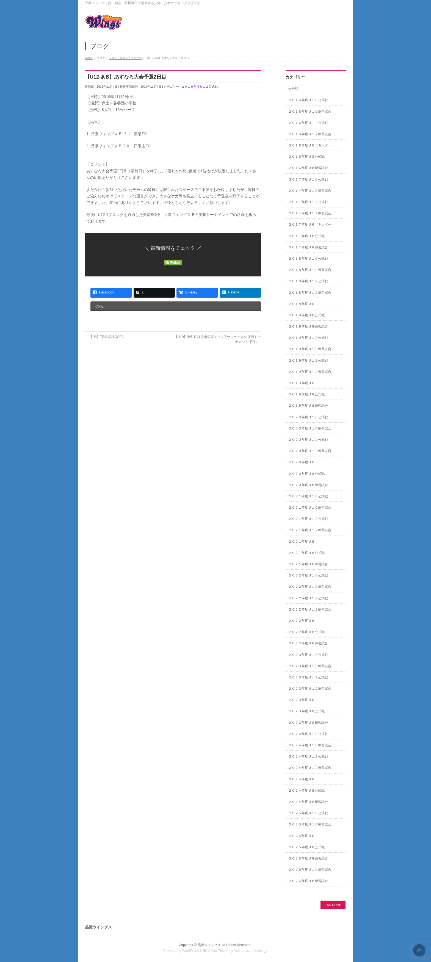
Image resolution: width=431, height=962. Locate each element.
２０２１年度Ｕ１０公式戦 (308, 496)
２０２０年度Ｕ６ (301, 462)
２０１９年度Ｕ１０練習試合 (309, 349)
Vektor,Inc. (242, 951)
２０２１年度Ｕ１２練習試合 (309, 530)
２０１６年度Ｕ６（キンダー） (311, 145)
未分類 (293, 89)
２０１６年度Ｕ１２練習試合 (309, 134)
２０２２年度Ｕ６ (301, 621)
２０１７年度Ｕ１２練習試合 (309, 213)
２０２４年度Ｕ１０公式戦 (308, 734)
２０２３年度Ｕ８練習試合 (308, 723)
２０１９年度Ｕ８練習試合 (308, 405)
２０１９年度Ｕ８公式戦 (306, 394)
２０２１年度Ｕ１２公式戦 (308, 519)
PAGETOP (333, 904)
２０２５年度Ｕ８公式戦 (306, 847)
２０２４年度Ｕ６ (301, 779)
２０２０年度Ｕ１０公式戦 (308, 417)
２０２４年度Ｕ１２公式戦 (308, 756)
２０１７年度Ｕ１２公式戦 (308, 202)
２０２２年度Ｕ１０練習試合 (309, 587)
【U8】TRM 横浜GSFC (104, 337)
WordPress (190, 951)
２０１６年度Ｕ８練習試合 (308, 168)
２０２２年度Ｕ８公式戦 (306, 632)
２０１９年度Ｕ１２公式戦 (199, 86)
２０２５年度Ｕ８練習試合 (308, 858)
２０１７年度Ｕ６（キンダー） (311, 224)
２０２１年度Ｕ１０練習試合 (309, 507)
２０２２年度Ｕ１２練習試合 (309, 609)
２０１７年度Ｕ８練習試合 (308, 247)
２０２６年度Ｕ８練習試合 (308, 881)
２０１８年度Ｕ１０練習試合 (309, 270)
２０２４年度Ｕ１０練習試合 (309, 745)
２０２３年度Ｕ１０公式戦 (308, 655)
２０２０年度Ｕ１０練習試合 (309, 428)
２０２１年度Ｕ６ (301, 542)
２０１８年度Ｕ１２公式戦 (308, 281)
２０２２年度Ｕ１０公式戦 (308, 575)
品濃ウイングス (209, 945)
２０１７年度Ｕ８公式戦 (306, 236)
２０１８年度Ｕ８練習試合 (308, 326)
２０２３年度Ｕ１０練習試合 (309, 666)
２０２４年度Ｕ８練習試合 (308, 802)
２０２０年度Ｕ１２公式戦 (308, 440)
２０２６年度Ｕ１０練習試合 (309, 870)
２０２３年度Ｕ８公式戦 (306, 711)
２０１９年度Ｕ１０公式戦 (308, 338)
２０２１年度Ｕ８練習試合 (308, 564)
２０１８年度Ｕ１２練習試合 (309, 293)
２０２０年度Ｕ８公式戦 (306, 474)
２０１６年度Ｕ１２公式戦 (308, 123)
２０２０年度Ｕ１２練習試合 (309, 451)
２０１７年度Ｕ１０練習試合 (309, 191)
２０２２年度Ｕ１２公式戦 (308, 598)
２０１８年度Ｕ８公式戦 (306, 315)
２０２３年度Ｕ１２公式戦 (308, 677)
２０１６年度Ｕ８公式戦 (306, 157)
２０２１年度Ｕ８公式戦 (306, 553)
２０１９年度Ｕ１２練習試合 (309, 372)
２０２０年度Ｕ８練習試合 (308, 485)
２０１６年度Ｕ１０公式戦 (308, 100)
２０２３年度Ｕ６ (301, 700)
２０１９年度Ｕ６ (301, 383)
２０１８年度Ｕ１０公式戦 (308, 258)
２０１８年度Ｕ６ (301, 304)
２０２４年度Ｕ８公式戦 (306, 790)
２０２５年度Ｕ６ (301, 836)
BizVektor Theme (216, 951)
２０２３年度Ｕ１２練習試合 (309, 689)
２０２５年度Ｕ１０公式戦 (308, 813)
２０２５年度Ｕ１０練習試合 (309, 824)
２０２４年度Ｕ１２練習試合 (309, 768)
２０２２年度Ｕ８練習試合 (308, 643)
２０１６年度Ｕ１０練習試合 (309, 111)
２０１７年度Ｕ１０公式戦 (308, 179)
